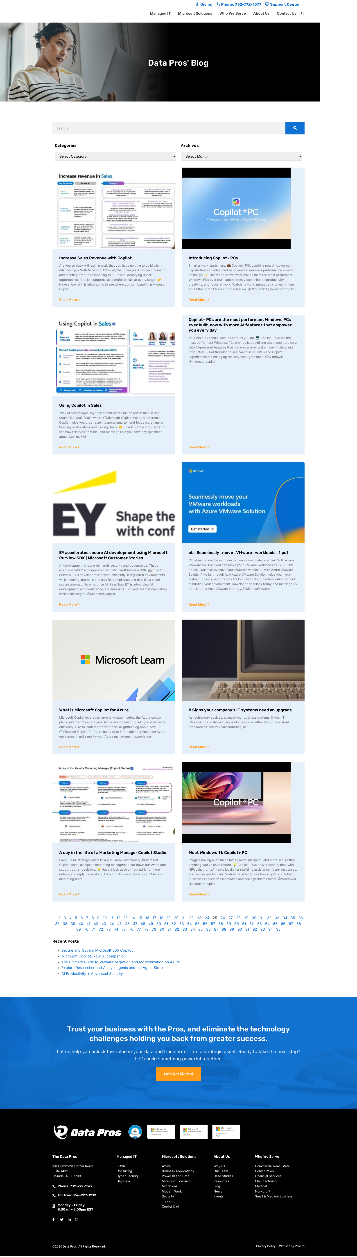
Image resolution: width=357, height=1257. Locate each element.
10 (105, 919)
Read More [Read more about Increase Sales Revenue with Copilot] (68, 300)
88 (224, 930)
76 (131, 930)
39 (73, 925)
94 (270, 930)
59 (228, 925)
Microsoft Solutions (195, 13)
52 (174, 925)
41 (88, 925)
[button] (303, 13)
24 (207, 919)
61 (244, 925)
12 (118, 919)
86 (208, 930)
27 (230, 919)
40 (81, 925)
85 (200, 930)
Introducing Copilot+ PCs (213, 258)
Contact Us (286, 13)
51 (166, 925)
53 (181, 925)
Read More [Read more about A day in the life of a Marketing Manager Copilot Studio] (68, 895)
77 (139, 930)
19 (169, 919)
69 (78, 930)
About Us (261, 13)
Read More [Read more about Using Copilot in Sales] (68, 447)
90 (239, 930)
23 (199, 919)
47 (135, 925)
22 (191, 919)
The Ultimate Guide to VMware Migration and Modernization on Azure (120, 963)
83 (185, 930)
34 (285, 919)
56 (205, 925)
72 (101, 930)
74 (116, 930)
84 (192, 930)
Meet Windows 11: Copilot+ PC (218, 853)
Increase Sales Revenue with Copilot (95, 258)
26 (223, 919)
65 (275, 925)
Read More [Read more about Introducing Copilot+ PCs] (198, 300)
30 (254, 919)
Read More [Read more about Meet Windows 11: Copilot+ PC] (198, 895)
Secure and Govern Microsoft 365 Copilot (97, 951)
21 (184, 919)
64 (267, 925)
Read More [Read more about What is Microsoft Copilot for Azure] (68, 748)
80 (162, 930)
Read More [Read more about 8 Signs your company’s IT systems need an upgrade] (198, 748)
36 (300, 919)
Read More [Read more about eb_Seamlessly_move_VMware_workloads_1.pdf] (198, 605)
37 (57, 925)
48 (143, 925)
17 (154, 919)
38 (65, 925)
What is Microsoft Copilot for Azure (94, 710)
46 (127, 925)
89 (232, 930)
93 (262, 930)
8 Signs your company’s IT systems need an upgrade (240, 710)
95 (278, 930)
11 (111, 919)
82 (177, 930)
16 (147, 919)
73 (108, 930)
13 (126, 919)
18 (161, 919)
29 (246, 919)
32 (269, 919)
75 (124, 930)
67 (291, 925)
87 (216, 930)
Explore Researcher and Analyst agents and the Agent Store (112, 968)
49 (151, 925)
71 (93, 930)
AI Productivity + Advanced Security (92, 974)
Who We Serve (232, 13)
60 (236, 925)
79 (154, 930)
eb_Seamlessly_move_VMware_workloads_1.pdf (238, 553)
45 (119, 925)
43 (104, 925)
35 (293, 919)
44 (111, 925)
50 (158, 925)
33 (277, 919)
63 (259, 925)
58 (221, 925)
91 (247, 930)
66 (283, 925)
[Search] (295, 128)
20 (176, 919)
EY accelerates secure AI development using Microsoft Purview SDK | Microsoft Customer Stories (113, 556)
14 (133, 919)
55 (197, 925)
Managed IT (160, 13)
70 (86, 930)
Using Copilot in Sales (80, 405)
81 (169, 930)
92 (255, 930)
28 (238, 919)
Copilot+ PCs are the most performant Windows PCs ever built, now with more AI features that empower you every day (240, 325)
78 (146, 930)
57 (213, 925)
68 (298, 925)
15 (140, 919)
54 (189, 925)
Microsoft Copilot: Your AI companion (93, 957)
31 (262, 919)
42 (96, 925)
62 (251, 925)
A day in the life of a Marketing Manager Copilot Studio (112, 853)
